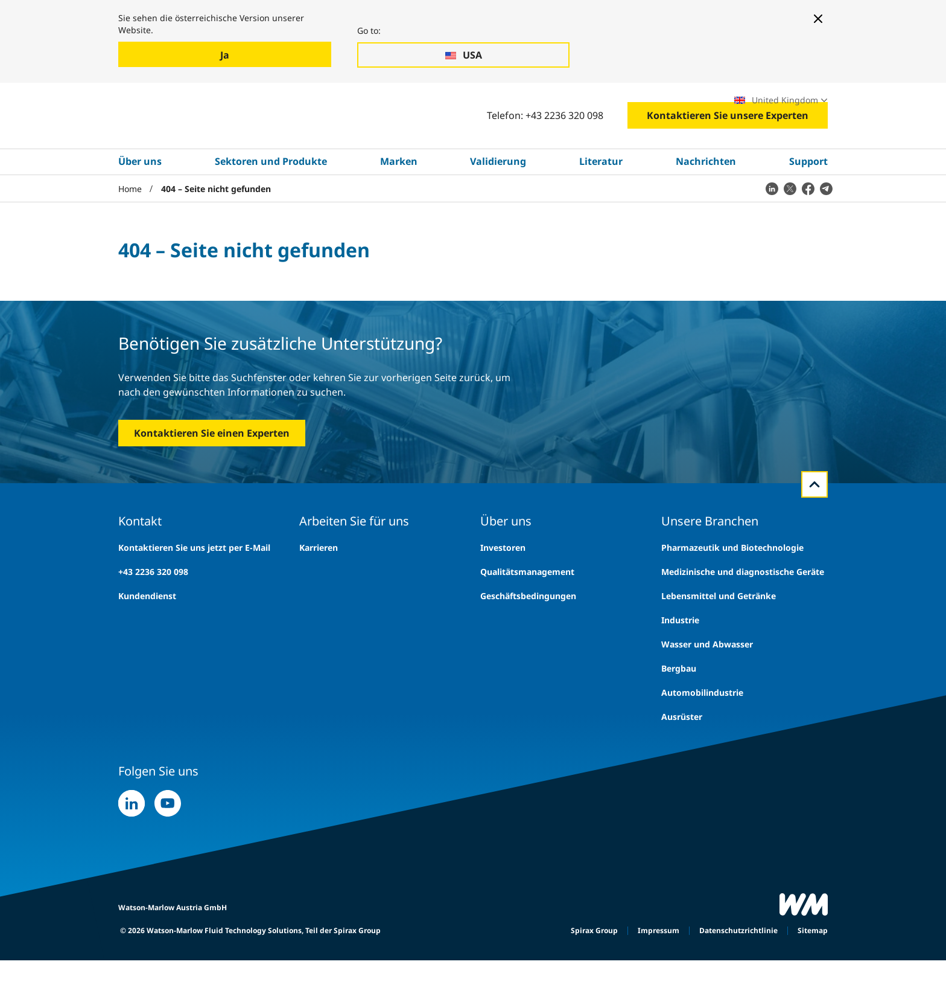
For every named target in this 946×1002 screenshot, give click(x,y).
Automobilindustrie (702, 734)
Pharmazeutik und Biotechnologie (732, 589)
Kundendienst (147, 637)
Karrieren (561, 106)
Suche (493, 106)
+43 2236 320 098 (153, 613)
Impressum (658, 972)
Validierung (498, 203)
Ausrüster (681, 758)
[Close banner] (818, 18)
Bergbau (678, 710)
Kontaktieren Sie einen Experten (212, 474)
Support (808, 203)
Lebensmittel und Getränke (718, 637)
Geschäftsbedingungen (528, 637)
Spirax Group (594, 972)
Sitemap (813, 972)
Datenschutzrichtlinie (738, 972)
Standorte (691, 106)
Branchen (171, 106)
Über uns (140, 203)
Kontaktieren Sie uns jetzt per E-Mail (194, 589)
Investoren (502, 589)
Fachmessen (626, 106)
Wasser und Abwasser (707, 686)
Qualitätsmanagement (527, 613)
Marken (398, 203)
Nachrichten (706, 203)
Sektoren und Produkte (271, 203)
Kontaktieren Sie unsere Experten (727, 157)
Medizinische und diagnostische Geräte (742, 613)
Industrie (680, 661)
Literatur (601, 203)
